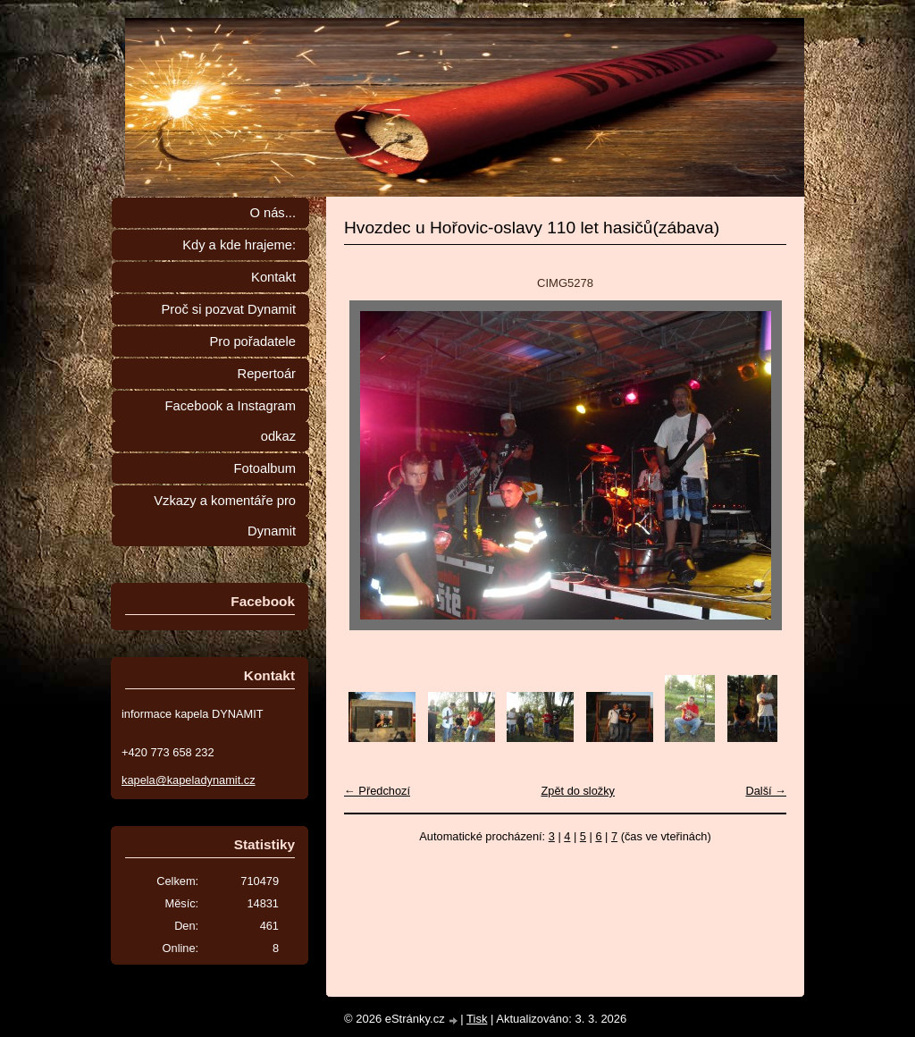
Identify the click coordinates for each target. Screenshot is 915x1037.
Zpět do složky (578, 790)
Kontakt (273, 277)
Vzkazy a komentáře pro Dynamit (225, 515)
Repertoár (267, 374)
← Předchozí (377, 790)
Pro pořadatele (252, 341)
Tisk (476, 1018)
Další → (765, 790)
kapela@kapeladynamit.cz (189, 780)
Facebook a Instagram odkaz (230, 421)
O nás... (272, 213)
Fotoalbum (264, 468)
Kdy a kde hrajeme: (239, 245)
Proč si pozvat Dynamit (228, 309)
